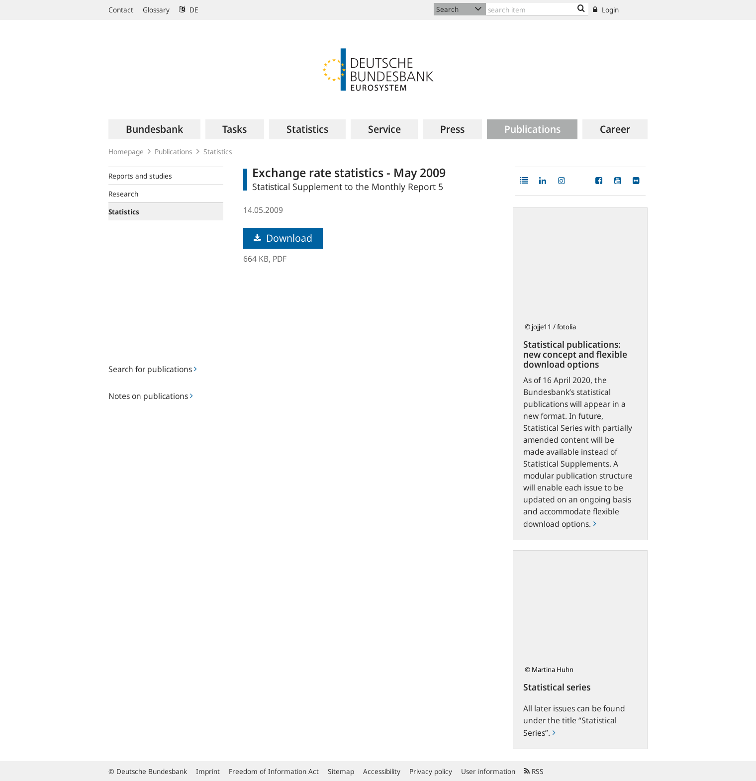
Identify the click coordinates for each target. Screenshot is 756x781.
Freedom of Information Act (274, 771)
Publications (173, 151)
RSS (534, 771)
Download (283, 238)
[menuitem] (154, 129)
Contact (120, 9)
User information (488, 771)
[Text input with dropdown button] (537, 9)
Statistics (217, 151)
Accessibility (381, 771)
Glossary (156, 9)
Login (606, 9)
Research (123, 193)
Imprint (208, 771)
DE (188, 9)
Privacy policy (430, 771)
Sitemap (341, 771)
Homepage (126, 151)
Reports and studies (140, 176)
